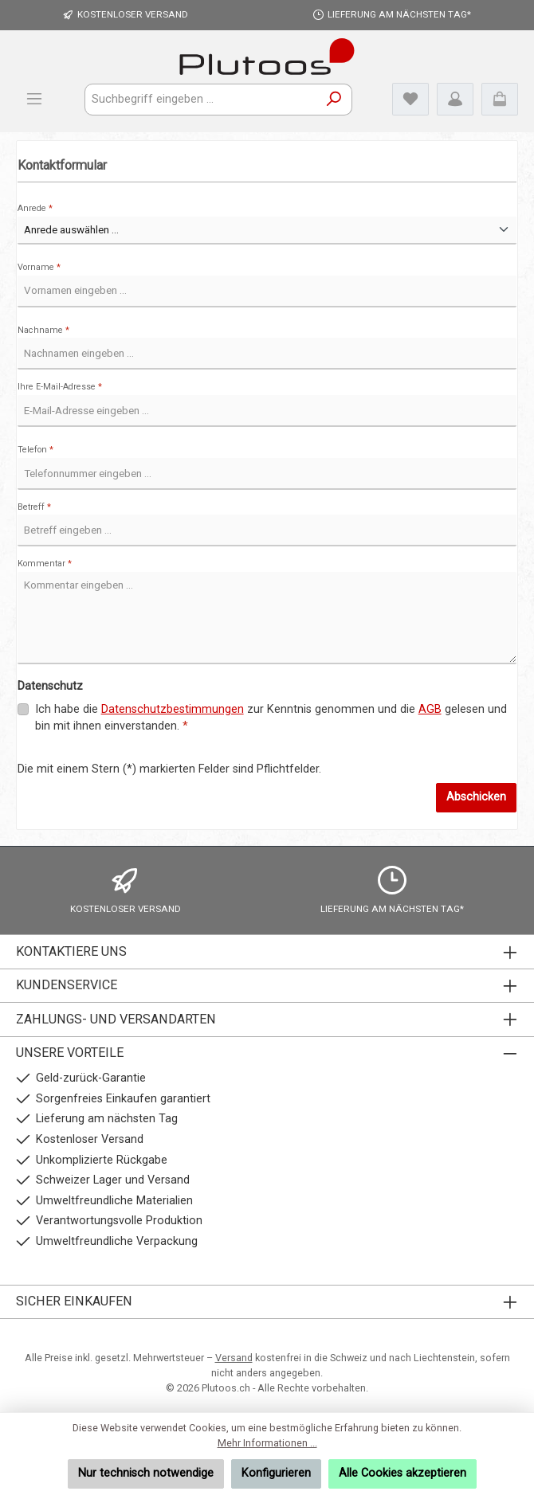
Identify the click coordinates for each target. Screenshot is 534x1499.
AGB (430, 709)
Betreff (34, 507)
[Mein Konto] (455, 99)
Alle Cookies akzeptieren (402, 1473)
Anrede (35, 208)
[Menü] (34, 99)
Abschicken (476, 797)
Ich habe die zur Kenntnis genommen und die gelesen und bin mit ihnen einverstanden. (271, 717)
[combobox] (200, 99)
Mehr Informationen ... (267, 1443)
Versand (234, 1358)
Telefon (35, 449)
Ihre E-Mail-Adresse (60, 387)
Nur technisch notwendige (146, 1473)
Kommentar (45, 563)
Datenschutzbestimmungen (172, 709)
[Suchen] (334, 99)
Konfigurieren (276, 1473)
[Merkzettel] (410, 99)
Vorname (39, 267)
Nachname (43, 330)
